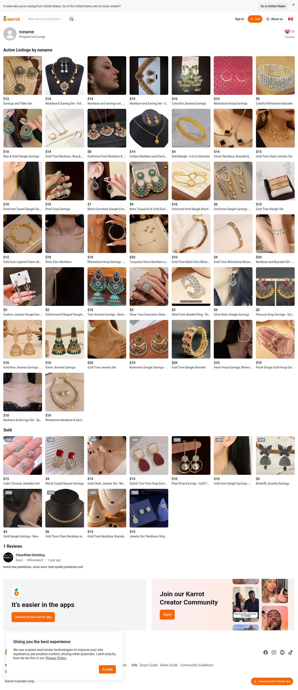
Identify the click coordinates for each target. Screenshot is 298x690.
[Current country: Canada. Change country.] (290, 19)
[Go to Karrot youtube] (282, 652)
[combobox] (46, 19)
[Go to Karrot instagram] (274, 652)
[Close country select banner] (293, 4)
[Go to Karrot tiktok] (290, 652)
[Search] (71, 19)
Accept (107, 669)
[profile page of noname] (10, 33)
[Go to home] (11, 19)
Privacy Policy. (56, 658)
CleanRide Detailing (30, 555)
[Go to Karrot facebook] (265, 652)
